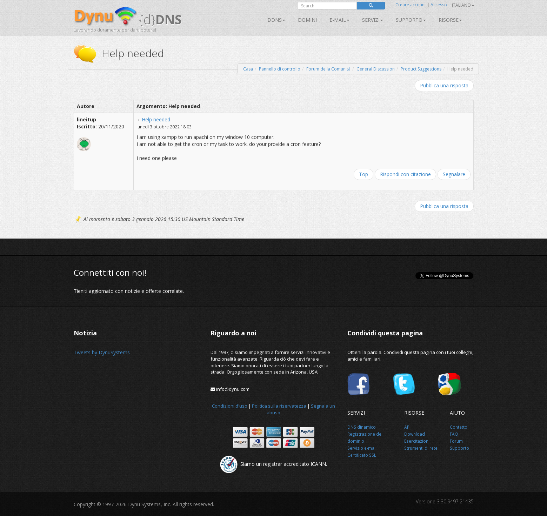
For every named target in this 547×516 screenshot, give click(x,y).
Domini (307, 19)
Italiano (463, 5)
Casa (248, 69)
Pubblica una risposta (444, 85)
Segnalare (454, 174)
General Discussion (375, 69)
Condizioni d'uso (229, 406)
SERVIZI (372, 19)
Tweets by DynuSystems (102, 352)
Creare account (410, 5)
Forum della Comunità (328, 69)
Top (363, 174)
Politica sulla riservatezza (279, 406)
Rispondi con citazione (405, 174)
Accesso (439, 5)
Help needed (156, 119)
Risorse (450, 19)
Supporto (411, 19)
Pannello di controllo (279, 69)
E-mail (339, 19)
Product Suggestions (421, 69)
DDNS (276, 19)
